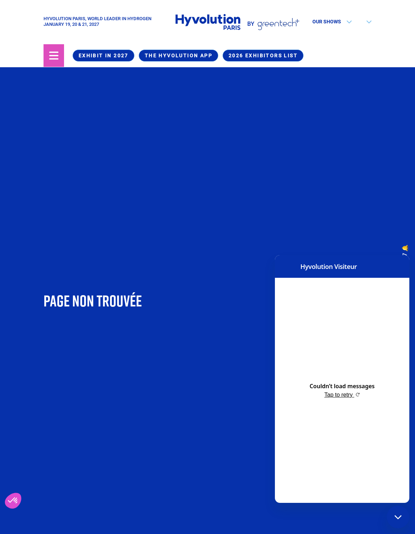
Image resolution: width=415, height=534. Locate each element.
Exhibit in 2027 (103, 55)
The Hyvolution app (178, 55)
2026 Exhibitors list (263, 55)
